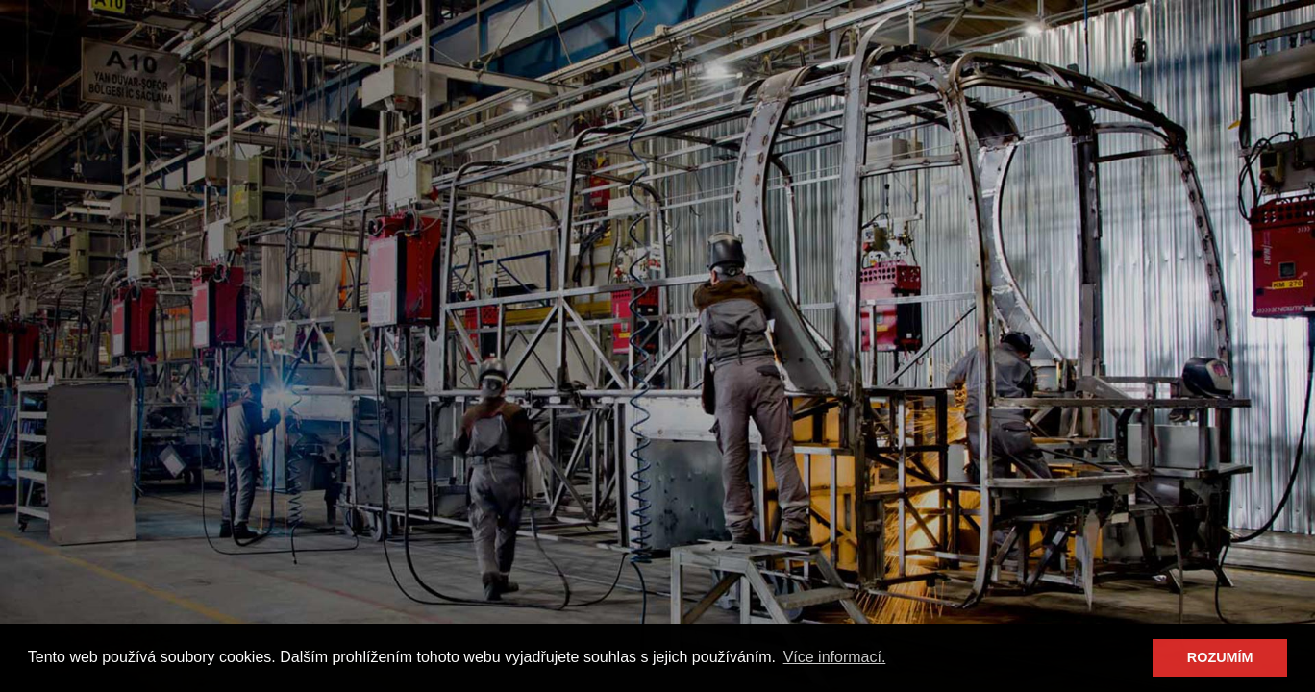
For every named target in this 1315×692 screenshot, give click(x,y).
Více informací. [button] (834, 657)
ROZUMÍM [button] (1220, 657)
